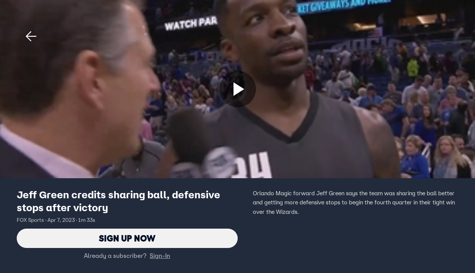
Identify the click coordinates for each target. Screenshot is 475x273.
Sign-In (160, 256)
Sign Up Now (127, 238)
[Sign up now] (237, 89)
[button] (31, 36)
